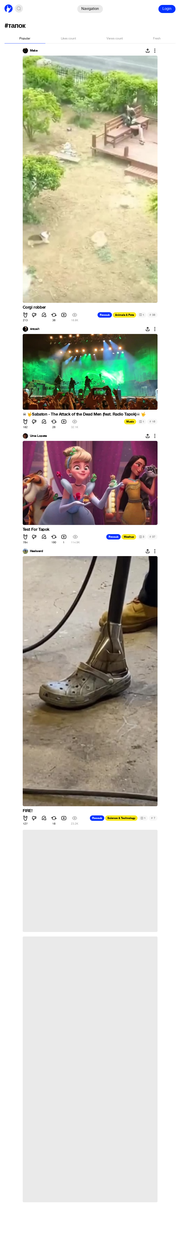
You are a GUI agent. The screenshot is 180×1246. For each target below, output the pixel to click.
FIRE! (28, 810)
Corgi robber (34, 307)
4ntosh (35, 329)
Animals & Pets (124, 315)
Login (166, 8)
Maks (34, 50)
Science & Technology (121, 818)
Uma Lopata (38, 436)
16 (152, 421)
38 (152, 315)
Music (130, 421)
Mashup (129, 537)
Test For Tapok (36, 529)
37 (152, 537)
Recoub (105, 315)
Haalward (36, 551)
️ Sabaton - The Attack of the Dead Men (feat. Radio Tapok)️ (84, 414)
